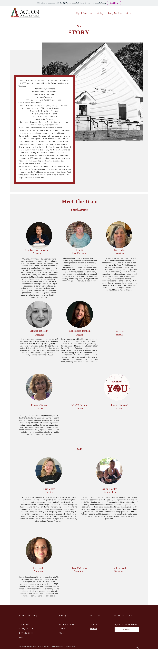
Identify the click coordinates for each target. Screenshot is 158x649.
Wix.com (72, 646)
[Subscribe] (126, 629)
